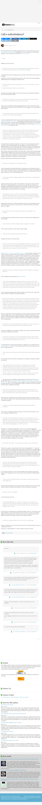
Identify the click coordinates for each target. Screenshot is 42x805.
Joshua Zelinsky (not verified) (18, 584)
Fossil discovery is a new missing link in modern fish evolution (15, 697)
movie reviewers (21, 276)
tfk (2, 30)
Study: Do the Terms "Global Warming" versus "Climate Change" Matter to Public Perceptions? (19, 780)
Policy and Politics (9, 533)
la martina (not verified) (20, 631)
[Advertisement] (21, 11)
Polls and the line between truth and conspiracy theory (13, 713)
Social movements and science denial (9, 740)
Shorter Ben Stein (25, 53)
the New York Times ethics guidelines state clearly (15, 253)
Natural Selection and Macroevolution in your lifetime (13, 770)
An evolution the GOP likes (7, 731)
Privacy (21, 796)
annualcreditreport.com (6, 346)
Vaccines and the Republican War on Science (11, 722)
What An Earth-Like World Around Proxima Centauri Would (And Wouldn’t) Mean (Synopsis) (19, 759)
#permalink (34, 553)
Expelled (22, 68)
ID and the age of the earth (7, 704)
